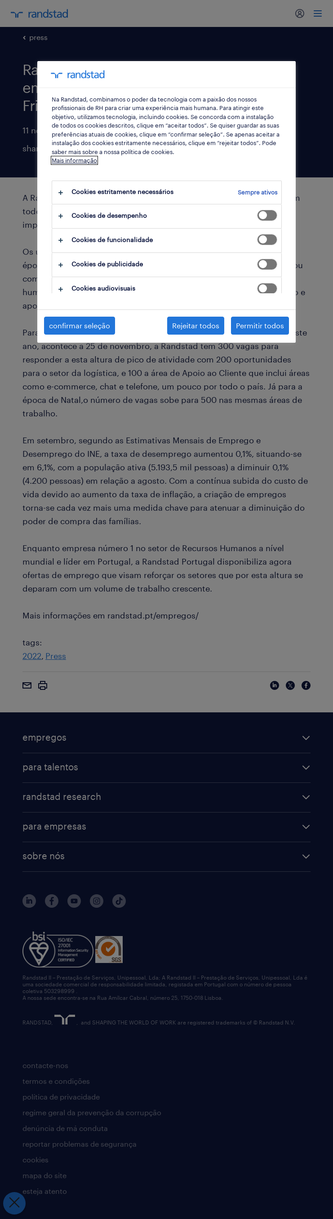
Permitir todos (260, 325)
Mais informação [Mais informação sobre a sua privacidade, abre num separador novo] (74, 160)
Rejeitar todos (195, 325)
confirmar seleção (79, 325)
